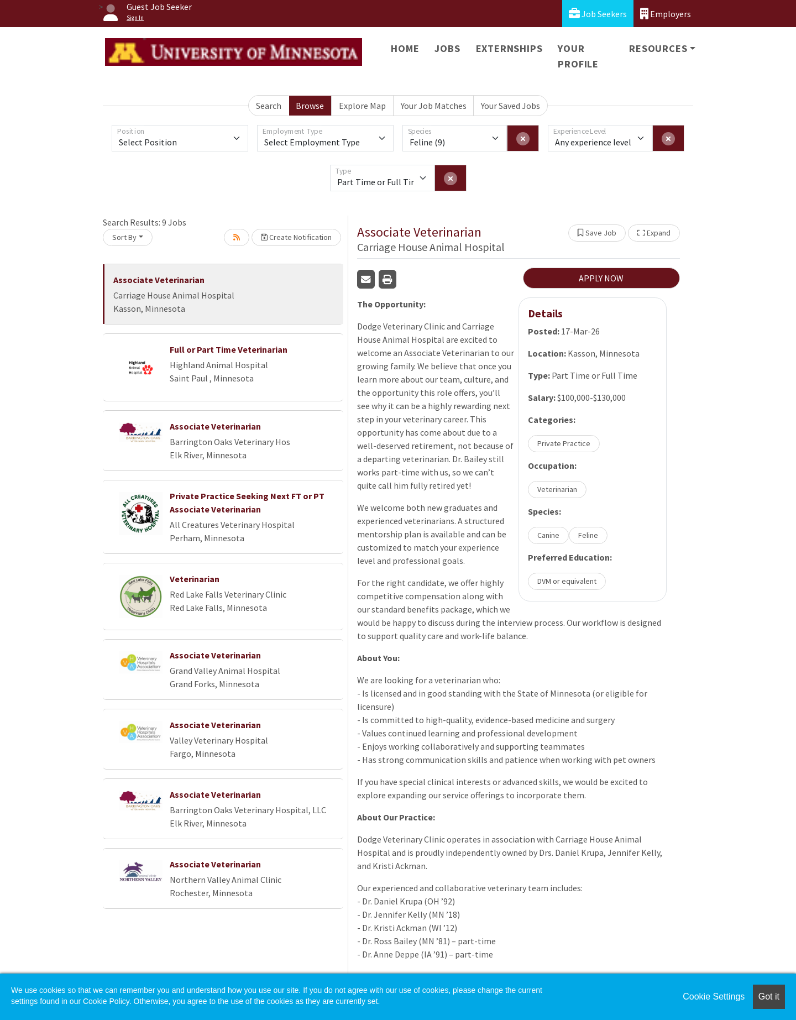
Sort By (124, 237)
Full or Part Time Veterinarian (228, 349)
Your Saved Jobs (510, 105)
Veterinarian (194, 578)
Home (405, 48)
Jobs (447, 48)
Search (268, 105)
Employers (665, 13)
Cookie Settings (714, 996)
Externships (509, 48)
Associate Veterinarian (159, 279)
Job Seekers (598, 13)
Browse (310, 105)
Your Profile (578, 56)
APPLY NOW (601, 278)
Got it (768, 996)
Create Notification (296, 237)
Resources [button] (658, 48)
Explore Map (362, 105)
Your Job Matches (434, 105)
